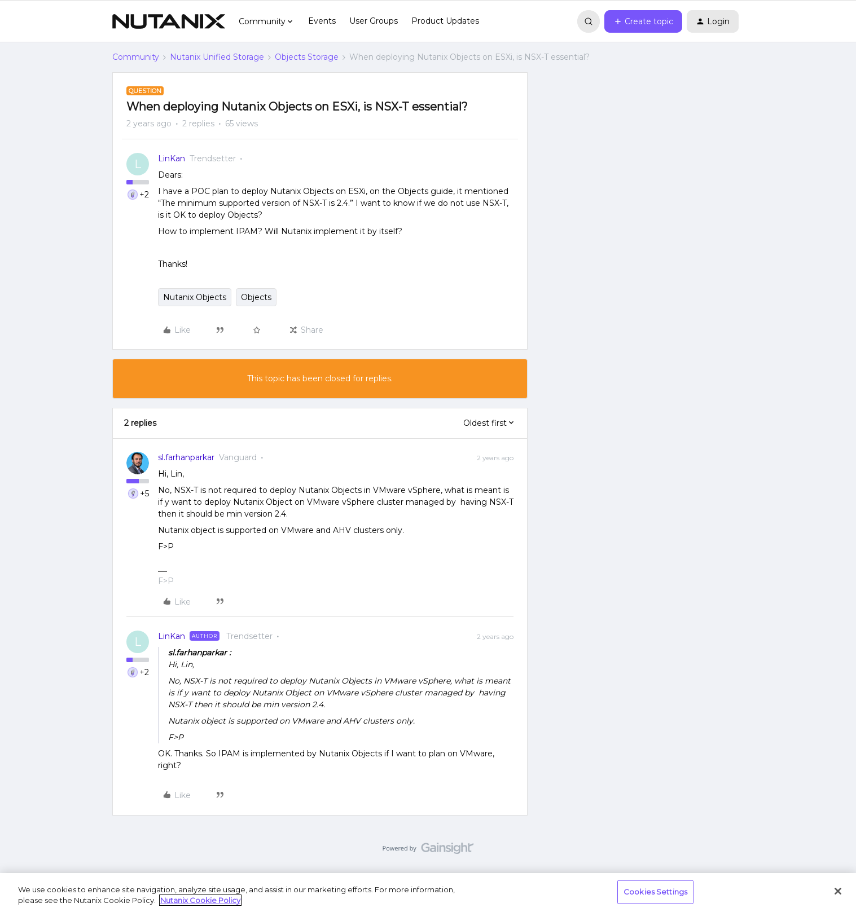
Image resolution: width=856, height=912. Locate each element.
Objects (256, 297)
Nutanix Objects (194, 297)
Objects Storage (307, 57)
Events (322, 21)
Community (135, 57)
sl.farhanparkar (186, 457)
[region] (428, 892)
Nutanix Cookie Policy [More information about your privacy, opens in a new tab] (200, 900)
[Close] (838, 891)
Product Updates (445, 21)
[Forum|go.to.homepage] (168, 21)
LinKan (171, 158)
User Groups (373, 21)
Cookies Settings (655, 891)
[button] (643, 21)
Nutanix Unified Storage (217, 57)
